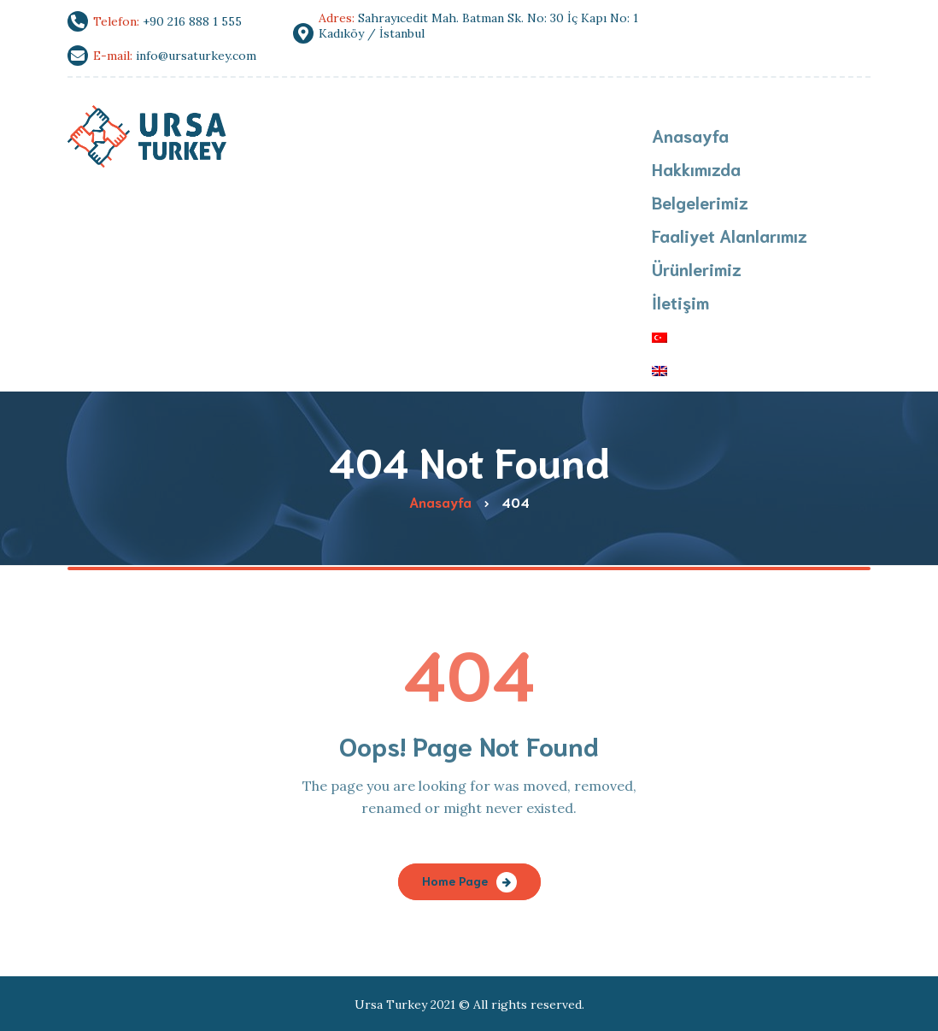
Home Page (455, 880)
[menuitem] (729, 337)
